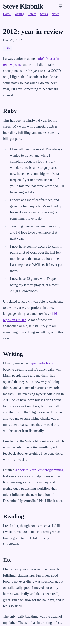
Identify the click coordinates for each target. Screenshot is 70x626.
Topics (32, 14)
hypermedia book (41, 363)
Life (7, 48)
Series (44, 14)
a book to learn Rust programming (39, 470)
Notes (55, 14)
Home (7, 14)
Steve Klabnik (23, 6)
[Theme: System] (60, 6)
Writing (19, 14)
